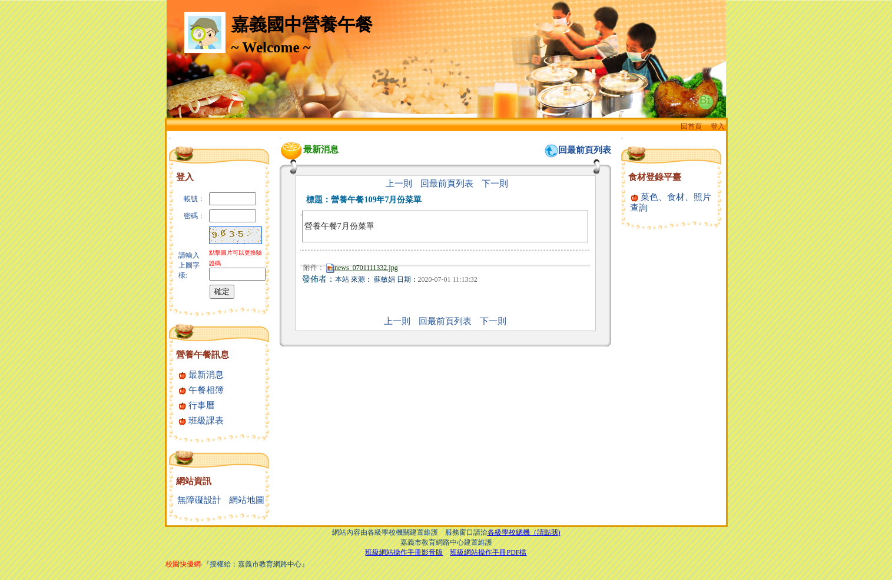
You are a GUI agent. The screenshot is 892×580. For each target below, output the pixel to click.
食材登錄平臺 (654, 177)
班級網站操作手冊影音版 (404, 552)
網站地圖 (246, 500)
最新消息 (201, 374)
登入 (718, 126)
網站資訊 (193, 481)
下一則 (495, 183)
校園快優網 (183, 564)
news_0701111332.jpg (362, 268)
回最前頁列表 (584, 150)
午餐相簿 (201, 390)
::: (170, 137)
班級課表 (201, 420)
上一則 (399, 183)
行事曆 (196, 405)
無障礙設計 (199, 500)
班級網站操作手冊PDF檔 (488, 552)
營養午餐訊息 (202, 354)
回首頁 (691, 126)
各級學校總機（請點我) (524, 532)
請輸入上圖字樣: (189, 265)
